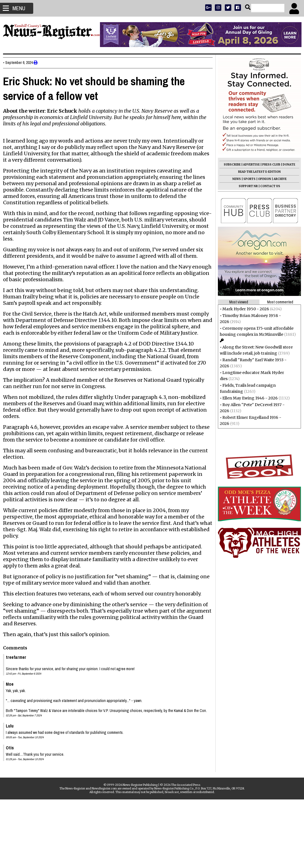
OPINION (262, 179)
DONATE (286, 164)
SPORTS (247, 179)
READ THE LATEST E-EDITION (257, 172)
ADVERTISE (249, 164)
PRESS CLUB (269, 164)
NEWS (234, 179)
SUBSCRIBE (229, 164)
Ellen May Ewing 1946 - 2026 (247, 398)
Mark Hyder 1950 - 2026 (243, 308)
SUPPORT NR (245, 186)
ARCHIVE (277, 179)
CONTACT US (268, 186)
